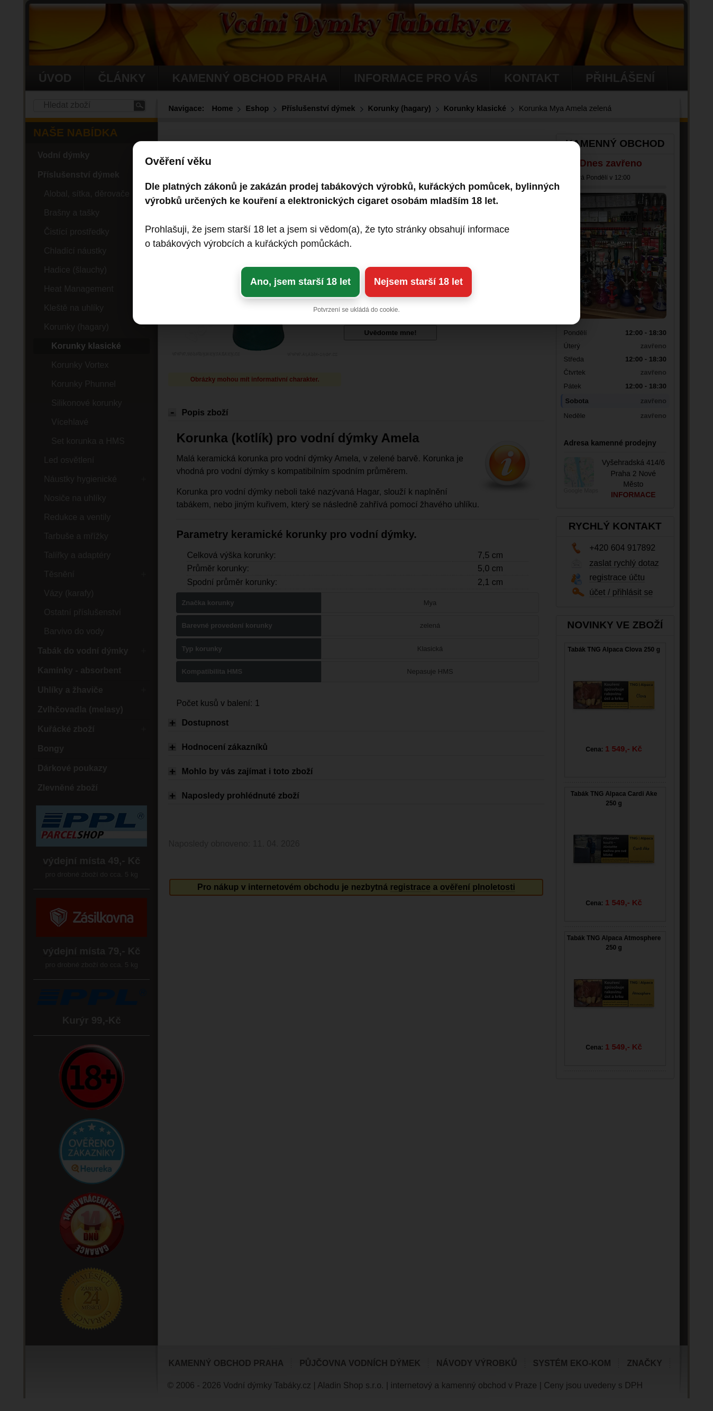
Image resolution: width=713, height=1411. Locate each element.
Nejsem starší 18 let (418, 281)
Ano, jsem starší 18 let (300, 281)
